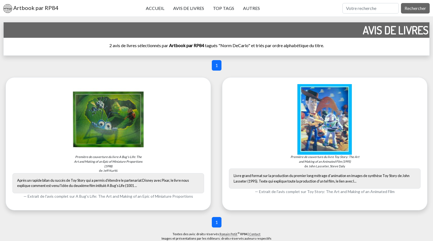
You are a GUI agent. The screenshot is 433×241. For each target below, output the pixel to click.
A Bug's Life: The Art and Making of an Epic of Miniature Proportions (134, 196)
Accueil (155, 8)
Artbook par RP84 (31, 8)
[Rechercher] (370, 8)
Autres (251, 8)
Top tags (223, 8)
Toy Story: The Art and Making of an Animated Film (351, 191)
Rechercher (415, 8)
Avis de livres (188, 8)
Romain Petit (228, 234)
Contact (254, 234)
